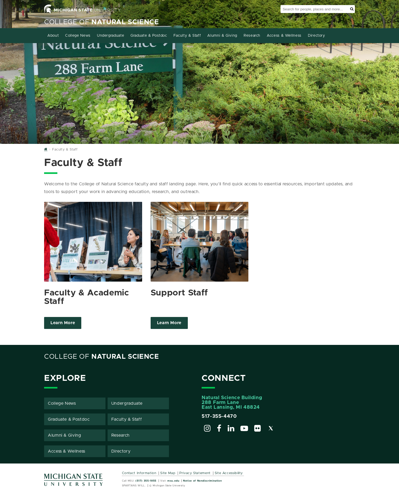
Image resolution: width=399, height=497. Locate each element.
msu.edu (173, 480)
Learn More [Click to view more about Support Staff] (169, 323)
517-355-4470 (219, 416)
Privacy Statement (195, 473)
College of (101, 22)
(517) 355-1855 (145, 480)
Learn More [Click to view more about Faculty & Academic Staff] (62, 323)
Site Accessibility (229, 473)
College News (78, 35)
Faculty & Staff (187, 35)
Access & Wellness (284, 35)
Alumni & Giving (222, 35)
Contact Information (139, 473)
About (53, 35)
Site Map (167, 473)
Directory (316, 35)
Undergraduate (110, 35)
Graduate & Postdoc (148, 35)
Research (252, 35)
